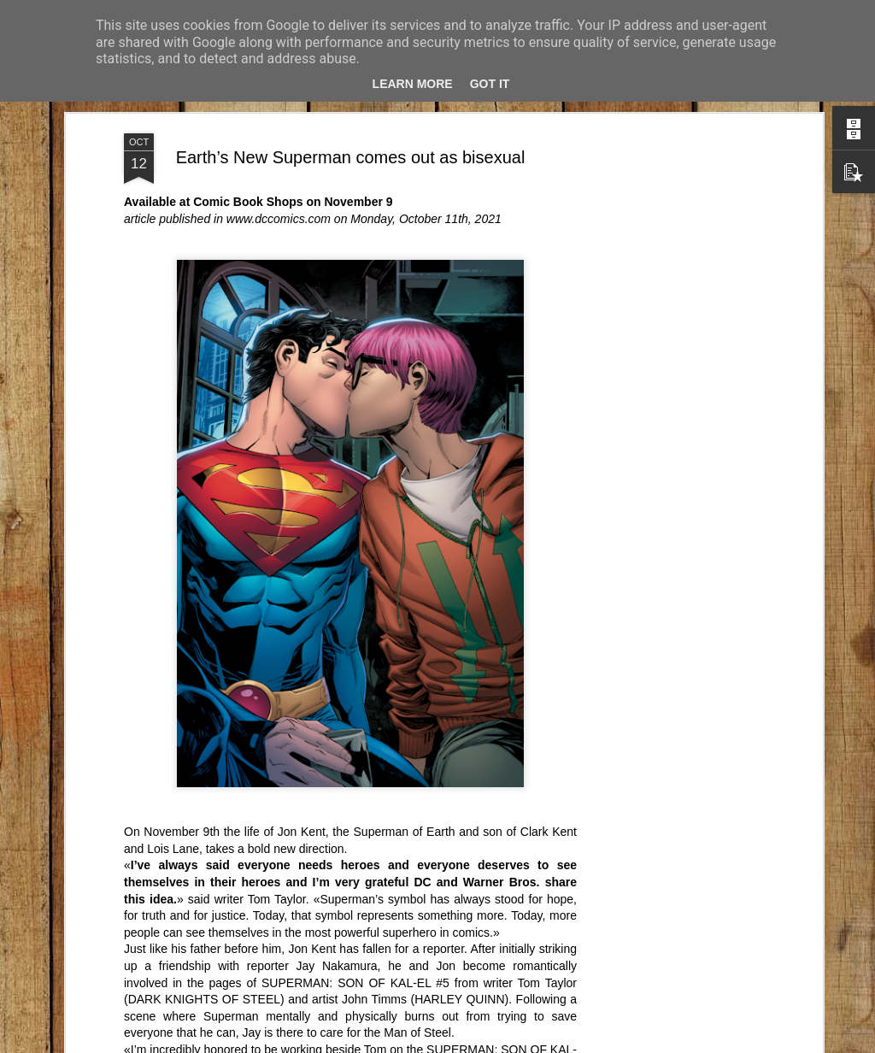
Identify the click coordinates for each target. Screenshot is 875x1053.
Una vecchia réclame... (733, 994)
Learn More (413, 84)
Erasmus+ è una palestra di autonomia (569, 993)
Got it (490, 84)
